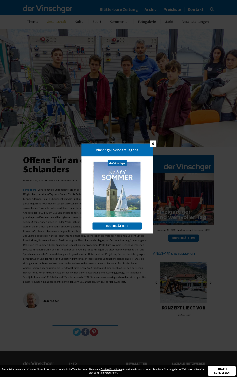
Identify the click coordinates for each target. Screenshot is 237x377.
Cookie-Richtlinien (111, 369)
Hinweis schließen (222, 371)
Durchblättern (117, 226)
